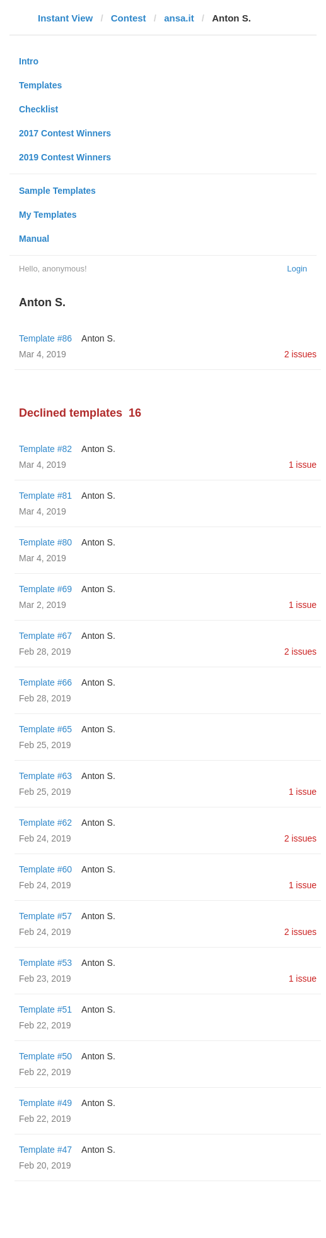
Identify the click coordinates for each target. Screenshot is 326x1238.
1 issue (303, 465)
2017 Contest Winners (65, 133)
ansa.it (179, 18)
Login (297, 268)
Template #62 (45, 823)
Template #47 (45, 1150)
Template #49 (45, 1103)
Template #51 (45, 1009)
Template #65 (45, 729)
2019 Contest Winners (65, 157)
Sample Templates (57, 191)
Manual (34, 239)
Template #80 (45, 542)
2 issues (300, 354)
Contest (128, 18)
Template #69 (45, 589)
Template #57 (45, 916)
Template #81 (45, 496)
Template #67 (45, 636)
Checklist (38, 109)
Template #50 (45, 1056)
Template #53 (45, 963)
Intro (28, 61)
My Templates (48, 215)
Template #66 (45, 682)
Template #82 (45, 449)
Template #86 (45, 338)
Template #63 (45, 776)
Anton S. (98, 338)
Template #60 (45, 869)
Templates (40, 85)
